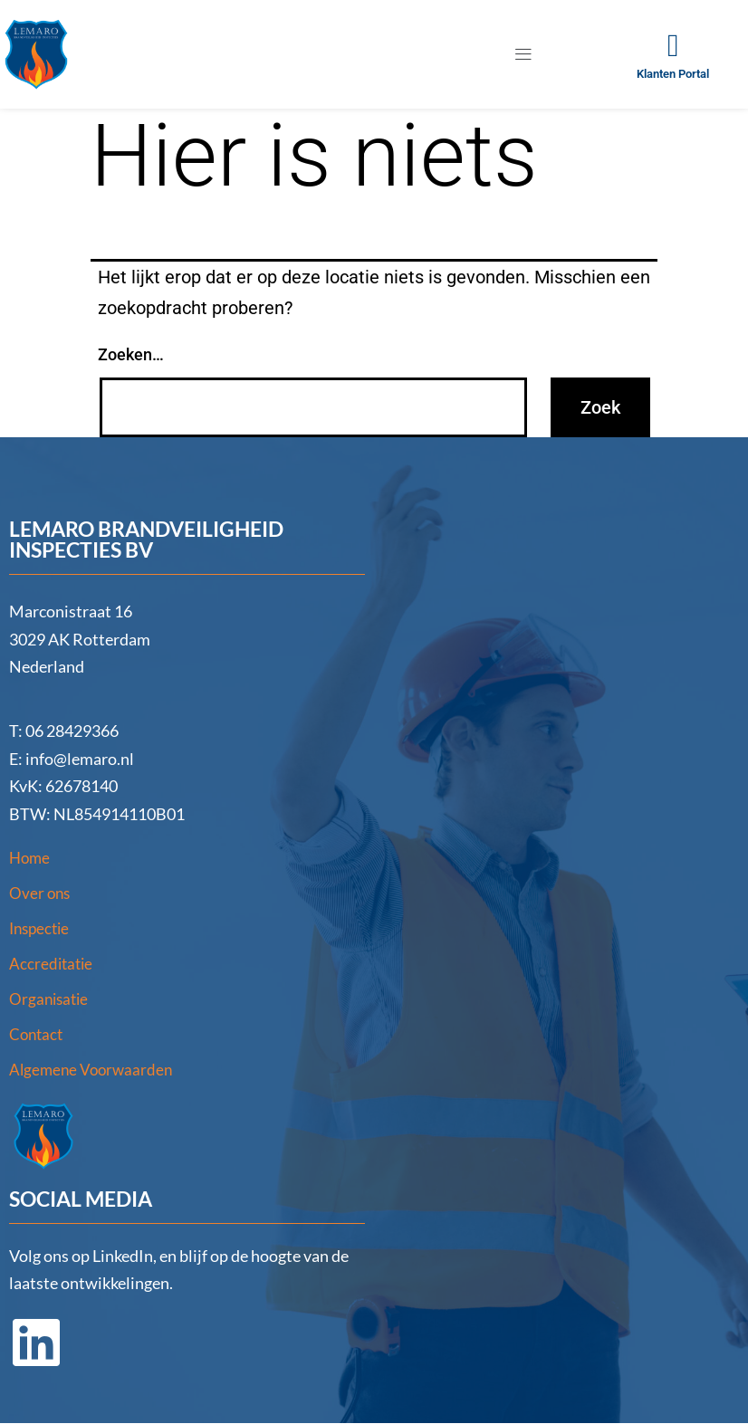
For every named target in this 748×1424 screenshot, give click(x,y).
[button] (524, 54)
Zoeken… (131, 354)
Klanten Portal (673, 74)
